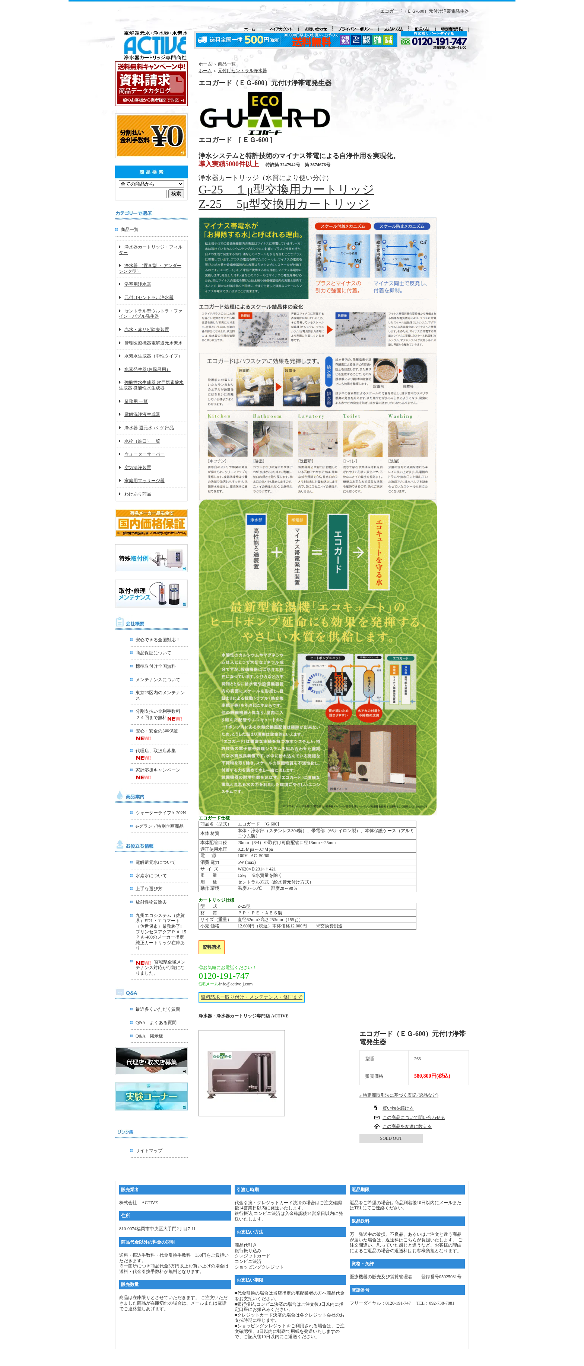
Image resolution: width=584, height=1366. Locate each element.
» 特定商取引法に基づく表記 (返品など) (398, 1095)
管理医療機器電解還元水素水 (153, 343)
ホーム (205, 64)
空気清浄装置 (137, 467)
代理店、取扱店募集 (156, 750)
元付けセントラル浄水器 (149, 297)
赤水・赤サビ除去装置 (146, 329)
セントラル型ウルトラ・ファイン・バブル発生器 (150, 313)
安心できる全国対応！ (158, 639)
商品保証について (153, 652)
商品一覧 (130, 229)
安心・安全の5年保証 (157, 731)
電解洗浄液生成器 (142, 414)
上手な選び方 (149, 888)
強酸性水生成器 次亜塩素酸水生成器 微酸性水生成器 (151, 385)
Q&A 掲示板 (149, 1036)
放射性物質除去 (151, 902)
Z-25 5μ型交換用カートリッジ (284, 204)
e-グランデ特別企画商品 (160, 826)
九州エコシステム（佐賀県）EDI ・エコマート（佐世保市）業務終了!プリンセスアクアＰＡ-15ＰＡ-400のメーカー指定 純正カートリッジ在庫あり (161, 932)
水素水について (151, 875)
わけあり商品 (137, 494)
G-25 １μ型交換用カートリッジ (286, 189)
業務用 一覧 (136, 401)
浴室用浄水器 (137, 284)
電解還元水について (156, 862)
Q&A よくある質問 (156, 1022)
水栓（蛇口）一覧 (142, 441)
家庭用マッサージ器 (144, 480)
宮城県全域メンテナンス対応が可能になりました (160, 967)
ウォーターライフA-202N (161, 812)
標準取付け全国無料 (156, 666)
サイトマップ (149, 1150)
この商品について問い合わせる (414, 1117)
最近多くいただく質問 (158, 1009)
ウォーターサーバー (144, 454)
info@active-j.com (236, 984)
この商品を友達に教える (407, 1126)
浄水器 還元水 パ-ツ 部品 (149, 427)
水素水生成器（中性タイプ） (153, 356)
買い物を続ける (398, 1108)
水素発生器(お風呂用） (147, 369)
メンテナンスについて (158, 679)
